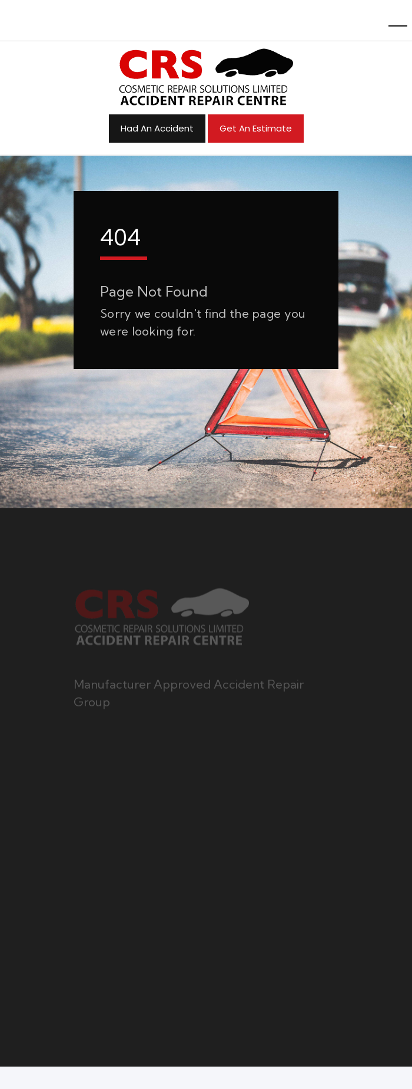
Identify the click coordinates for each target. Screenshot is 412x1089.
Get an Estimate (256, 128)
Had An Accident (157, 128)
